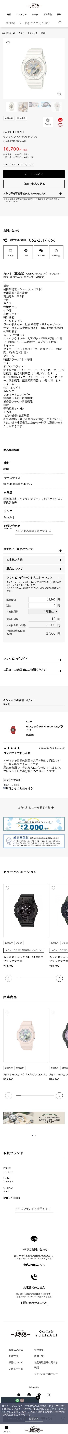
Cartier (8, 1179)
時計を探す (10, 1362)
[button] (59, 978)
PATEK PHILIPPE (13, 1199)
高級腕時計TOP (8, 33)
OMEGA (8, 1189)
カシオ (22, 33)
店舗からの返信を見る (19, 788)
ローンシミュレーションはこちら (18, 164)
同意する (34, 1419)
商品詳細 (30, 734)
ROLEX (8, 1170)
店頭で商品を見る (34, 183)
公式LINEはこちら (34, 1264)
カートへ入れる (34, 174)
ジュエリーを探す (14, 1374)
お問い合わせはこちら (34, 1302)
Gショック (33, 33)
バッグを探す (11, 1386)
